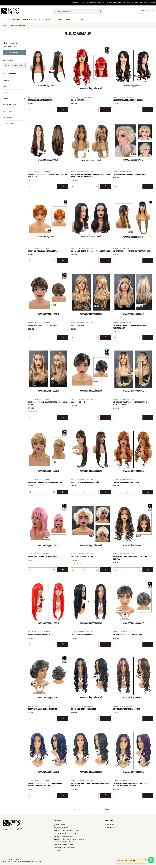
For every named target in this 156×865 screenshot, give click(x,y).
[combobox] (78, 11)
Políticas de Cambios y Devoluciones (66, 830)
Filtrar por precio (14, 74)
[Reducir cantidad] (30, 109)
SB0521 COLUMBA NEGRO (79, 407)
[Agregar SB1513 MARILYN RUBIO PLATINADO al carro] (105, 574)
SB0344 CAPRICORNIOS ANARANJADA (126, 487)
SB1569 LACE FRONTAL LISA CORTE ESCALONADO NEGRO (90, 255)
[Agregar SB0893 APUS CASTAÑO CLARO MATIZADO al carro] (62, 341)
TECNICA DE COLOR (14, 105)
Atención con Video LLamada (63, 845)
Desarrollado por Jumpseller (32, 861)
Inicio (4, 25)
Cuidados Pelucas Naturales (63, 836)
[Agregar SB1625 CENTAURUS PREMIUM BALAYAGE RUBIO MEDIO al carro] (147, 265)
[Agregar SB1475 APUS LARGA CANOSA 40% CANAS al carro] (62, 723)
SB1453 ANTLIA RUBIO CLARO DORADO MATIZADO (45, 487)
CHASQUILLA (14, 111)
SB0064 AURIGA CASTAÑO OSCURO (40, 100)
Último (107, 809)
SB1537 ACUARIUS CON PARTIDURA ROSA (42, 561)
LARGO (14, 86)
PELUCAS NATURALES (12, 20)
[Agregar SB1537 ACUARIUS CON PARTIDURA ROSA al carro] (62, 574)
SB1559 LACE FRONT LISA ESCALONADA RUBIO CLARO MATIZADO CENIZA (132, 408)
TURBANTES (69, 20)
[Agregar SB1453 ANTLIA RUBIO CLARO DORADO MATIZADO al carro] (62, 496)
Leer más (97, 2)
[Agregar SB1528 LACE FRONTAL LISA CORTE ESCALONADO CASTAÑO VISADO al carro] (147, 341)
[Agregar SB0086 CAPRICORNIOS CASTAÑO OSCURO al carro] (147, 109)
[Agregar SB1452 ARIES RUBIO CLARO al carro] (105, 341)
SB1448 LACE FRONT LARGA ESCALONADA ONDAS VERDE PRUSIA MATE (90, 789)
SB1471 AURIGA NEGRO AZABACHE (82, 639)
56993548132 (111, 828)
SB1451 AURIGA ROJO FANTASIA (39, 639)
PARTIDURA (14, 117)
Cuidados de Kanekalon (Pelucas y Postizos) (69, 839)
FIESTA (59, 20)
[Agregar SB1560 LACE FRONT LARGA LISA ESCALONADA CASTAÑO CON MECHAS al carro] (62, 190)
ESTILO (14, 92)
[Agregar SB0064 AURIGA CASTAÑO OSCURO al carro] (62, 109)
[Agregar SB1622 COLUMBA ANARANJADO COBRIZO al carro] (62, 265)
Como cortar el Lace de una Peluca (65, 833)
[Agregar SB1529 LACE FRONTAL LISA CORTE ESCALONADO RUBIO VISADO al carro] (62, 422)
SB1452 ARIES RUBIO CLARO (80, 330)
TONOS (14, 98)
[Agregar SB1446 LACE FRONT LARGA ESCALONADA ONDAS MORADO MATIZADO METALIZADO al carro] (147, 799)
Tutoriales (57, 850)
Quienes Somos (59, 825)
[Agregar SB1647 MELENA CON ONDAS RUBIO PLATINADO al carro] (147, 190)
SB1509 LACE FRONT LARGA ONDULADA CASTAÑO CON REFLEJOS (132, 562)
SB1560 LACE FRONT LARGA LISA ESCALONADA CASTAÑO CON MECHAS (47, 180)
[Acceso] (145, 11)
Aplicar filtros (14, 53)
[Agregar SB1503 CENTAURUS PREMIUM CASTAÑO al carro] (105, 496)
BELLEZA (80, 20)
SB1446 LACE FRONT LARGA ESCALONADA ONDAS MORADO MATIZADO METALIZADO (130, 789)
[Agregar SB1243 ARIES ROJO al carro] (105, 109)
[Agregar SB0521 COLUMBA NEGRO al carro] (105, 422)
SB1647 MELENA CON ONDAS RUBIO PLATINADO (129, 179)
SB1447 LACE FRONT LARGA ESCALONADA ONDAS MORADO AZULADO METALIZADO (45, 789)
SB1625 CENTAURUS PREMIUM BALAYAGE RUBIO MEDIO (132, 255)
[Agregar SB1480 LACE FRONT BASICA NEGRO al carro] (105, 723)
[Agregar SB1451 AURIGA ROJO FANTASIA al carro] (62, 648)
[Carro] (153, 11)
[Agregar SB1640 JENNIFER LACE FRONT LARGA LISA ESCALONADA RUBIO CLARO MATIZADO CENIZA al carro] (105, 190)
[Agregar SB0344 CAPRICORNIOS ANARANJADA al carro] (147, 496)
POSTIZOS (49, 20)
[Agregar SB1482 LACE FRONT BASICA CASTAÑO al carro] (147, 723)
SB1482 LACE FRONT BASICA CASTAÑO (126, 713)
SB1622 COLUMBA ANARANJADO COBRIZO (42, 255)
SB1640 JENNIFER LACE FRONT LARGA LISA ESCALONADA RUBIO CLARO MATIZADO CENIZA (90, 180)
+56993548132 (111, 825)
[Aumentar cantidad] (54, 109)
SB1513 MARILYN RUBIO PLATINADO (83, 561)
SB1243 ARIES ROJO (78, 100)
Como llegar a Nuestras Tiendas (64, 848)
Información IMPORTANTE (63, 842)
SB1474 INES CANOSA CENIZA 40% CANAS (127, 639)
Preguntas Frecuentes (61, 828)
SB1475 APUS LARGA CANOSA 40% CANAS (42, 713)
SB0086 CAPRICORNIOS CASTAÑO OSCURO (128, 100)
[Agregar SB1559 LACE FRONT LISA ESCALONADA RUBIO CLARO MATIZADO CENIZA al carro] (147, 422)
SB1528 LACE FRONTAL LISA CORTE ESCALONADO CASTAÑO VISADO (130, 331)
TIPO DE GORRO (14, 123)
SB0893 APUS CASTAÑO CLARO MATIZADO (42, 330)
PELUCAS (14, 80)
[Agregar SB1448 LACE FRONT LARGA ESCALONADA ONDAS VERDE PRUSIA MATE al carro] (105, 799)
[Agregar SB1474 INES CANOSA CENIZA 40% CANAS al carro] (147, 648)
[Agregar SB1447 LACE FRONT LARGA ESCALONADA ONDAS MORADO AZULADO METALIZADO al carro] (62, 799)
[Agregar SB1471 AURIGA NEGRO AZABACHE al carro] (105, 648)
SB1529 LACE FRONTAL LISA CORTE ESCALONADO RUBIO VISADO (47, 408)
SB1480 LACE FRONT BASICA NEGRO (83, 713)
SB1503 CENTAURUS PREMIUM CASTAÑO (85, 487)
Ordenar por (8, 60)
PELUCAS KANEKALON (32, 20)
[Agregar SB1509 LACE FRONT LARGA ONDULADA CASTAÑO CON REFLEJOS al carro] (147, 574)
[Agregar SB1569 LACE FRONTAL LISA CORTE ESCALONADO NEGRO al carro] (105, 265)
